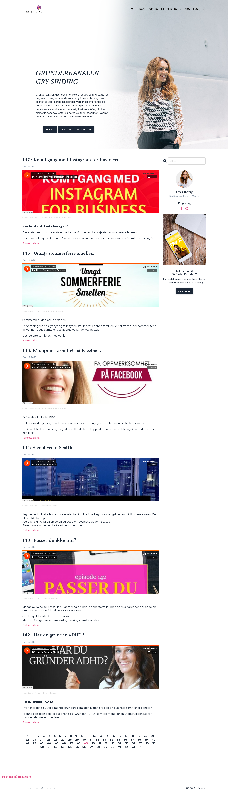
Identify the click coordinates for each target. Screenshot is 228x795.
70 (112, 747)
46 (64, 743)
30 (84, 739)
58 (147, 743)
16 (119, 736)
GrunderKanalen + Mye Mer (31, 218)
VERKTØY (185, 9)
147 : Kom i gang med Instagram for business (70, 159)
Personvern (32, 788)
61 (49, 747)
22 (27, 739)
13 (100, 736)
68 (98, 747)
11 (88, 736)
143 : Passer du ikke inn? (49, 540)
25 (48, 739)
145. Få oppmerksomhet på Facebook (61, 350)
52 (106, 743)
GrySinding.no (48, 788)
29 (77, 739)
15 (113, 736)
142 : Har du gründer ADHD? (53, 635)
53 (112, 743)
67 (91, 747)
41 (27, 743)
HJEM (130, 9)
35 (118, 739)
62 (55, 747)
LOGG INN (198, 9)
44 (49, 743)
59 (153, 743)
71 (119, 747)
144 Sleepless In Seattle (49, 506)
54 (120, 743)
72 (126, 747)
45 (56, 743)
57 (140, 743)
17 (126, 736)
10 (82, 736)
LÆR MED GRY (169, 9)
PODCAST (141, 9)
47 (71, 743)
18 (132, 736)
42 (34, 743)
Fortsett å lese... (31, 243)
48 (78, 743)
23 (34, 739)
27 (63, 739)
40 (153, 739)
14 (107, 736)
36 (125, 739)
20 (146, 736)
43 (41, 743)
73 (133, 747)
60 (42, 747)
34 (111, 739)
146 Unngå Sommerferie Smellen (52, 311)
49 (86, 743)
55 (126, 743)
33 (104, 739)
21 (152, 736)
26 (55, 739)
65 (77, 747)
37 (132, 739)
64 (70, 747)
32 (97, 739)
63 (62, 747)
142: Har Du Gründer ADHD (51, 693)
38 (139, 739)
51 (99, 743)
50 (93, 743)
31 (91, 739)
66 (84, 747)
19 (139, 736)
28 (70, 739)
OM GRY (153, 9)
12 (94, 736)
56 (133, 743)
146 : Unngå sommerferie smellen (58, 253)
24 (41, 739)
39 (146, 739)
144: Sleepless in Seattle (47, 447)
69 (105, 747)
